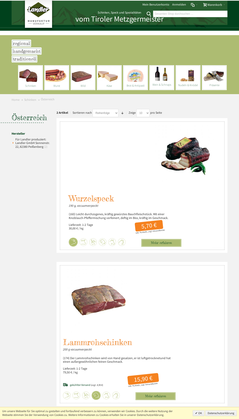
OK (200, 413)
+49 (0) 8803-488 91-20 (209, 360)
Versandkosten (146, 168)
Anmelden (179, 4)
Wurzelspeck (91, 133)
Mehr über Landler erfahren (33, 358)
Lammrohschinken (146, 215)
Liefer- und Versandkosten (76, 300)
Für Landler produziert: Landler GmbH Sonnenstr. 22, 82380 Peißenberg (32, 143)
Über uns (220, 300)
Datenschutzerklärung (221, 413)
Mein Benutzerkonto (155, 4)
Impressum (20, 300)
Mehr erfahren (149, 181)
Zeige (132, 113)
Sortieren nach (82, 113)
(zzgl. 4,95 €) (135, 257)
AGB (53, 300)
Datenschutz (39, 300)
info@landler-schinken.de (204, 374)
